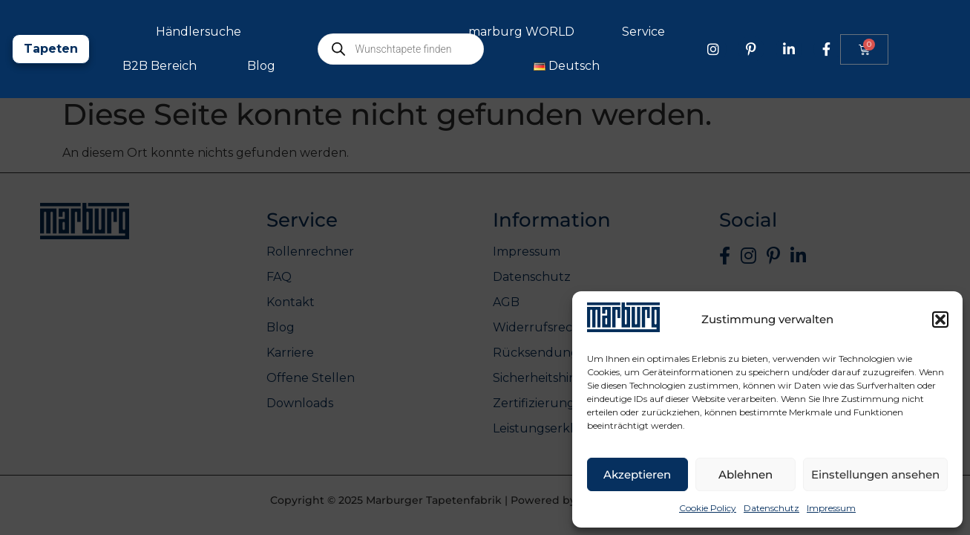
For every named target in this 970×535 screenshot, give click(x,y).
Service (802, 32)
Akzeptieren (637, 474)
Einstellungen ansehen (875, 474)
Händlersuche (353, 32)
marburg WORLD (680, 32)
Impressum (831, 507)
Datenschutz (771, 507)
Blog (416, 66)
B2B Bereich (315, 66)
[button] (940, 319)
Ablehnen (745, 474)
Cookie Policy (707, 507)
